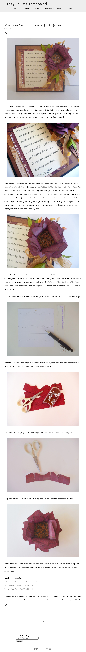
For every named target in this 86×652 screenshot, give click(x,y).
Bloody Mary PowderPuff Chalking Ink (18, 585)
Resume (37, 9)
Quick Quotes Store (72, 600)
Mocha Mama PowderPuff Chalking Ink (18, 589)
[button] (5, 33)
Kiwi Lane (29, 275)
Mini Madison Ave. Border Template (47, 275)
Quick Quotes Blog (46, 596)
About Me (26, 9)
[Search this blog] (27, 638)
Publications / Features (53, 9)
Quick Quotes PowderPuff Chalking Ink (57, 432)
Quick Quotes (26, 106)
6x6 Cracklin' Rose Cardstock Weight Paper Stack (59, 187)
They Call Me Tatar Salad (26, 4)
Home (15, 9)
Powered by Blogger (43, 649)
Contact (69, 9)
